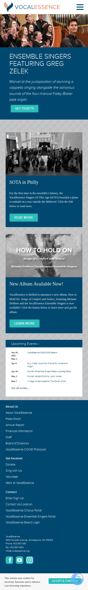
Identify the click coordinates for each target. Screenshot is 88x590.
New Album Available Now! (44, 283)
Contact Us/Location (19, 504)
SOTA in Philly (44, 179)
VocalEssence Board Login (23, 522)
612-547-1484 (16, 547)
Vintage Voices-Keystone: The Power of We (46, 381)
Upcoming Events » (25, 344)
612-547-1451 (19, 543)
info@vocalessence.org (18, 551)
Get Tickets (24, 108)
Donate (10, 464)
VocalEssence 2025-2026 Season (42, 352)
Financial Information (19, 431)
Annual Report (15, 425)
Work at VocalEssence (20, 483)
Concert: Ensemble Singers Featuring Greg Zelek (49, 371)
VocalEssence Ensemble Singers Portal (31, 516)
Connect (11, 492)
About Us (12, 407)
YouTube (19, 560)
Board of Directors (17, 443)
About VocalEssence (19, 413)
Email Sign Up (15, 498)
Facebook (9, 560)
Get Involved (14, 458)
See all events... (20, 388)
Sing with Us (14, 471)
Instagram (29, 560)
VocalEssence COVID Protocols (26, 449)
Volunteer (12, 477)
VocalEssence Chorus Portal (24, 510)
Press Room (13, 419)
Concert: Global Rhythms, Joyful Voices (44, 376)
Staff (8, 437)
